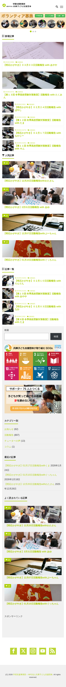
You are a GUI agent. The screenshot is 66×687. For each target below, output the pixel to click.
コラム (7, 446)
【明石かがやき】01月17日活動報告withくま (27, 465)
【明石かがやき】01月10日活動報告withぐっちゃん (30, 475)
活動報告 (9, 435)
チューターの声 (12, 441)
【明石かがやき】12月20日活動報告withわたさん (29, 484)
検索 (6, 330)
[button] (5, 20)
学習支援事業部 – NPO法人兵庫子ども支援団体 (32, 674)
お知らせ (9, 429)
